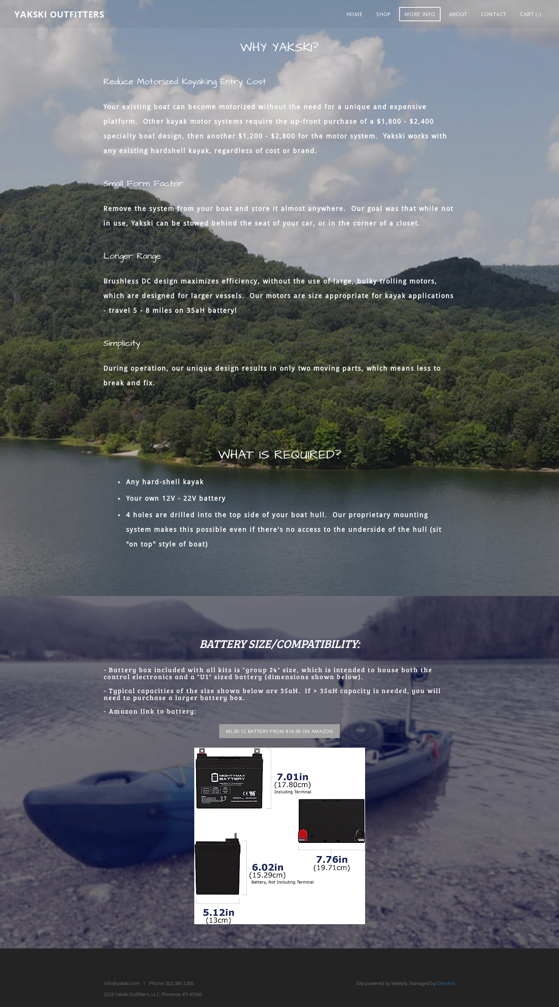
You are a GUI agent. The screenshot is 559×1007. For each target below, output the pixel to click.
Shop (383, 14)
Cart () (530, 14)
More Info (419, 14)
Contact (493, 14)
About (458, 14)
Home (354, 14)
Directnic (446, 983)
